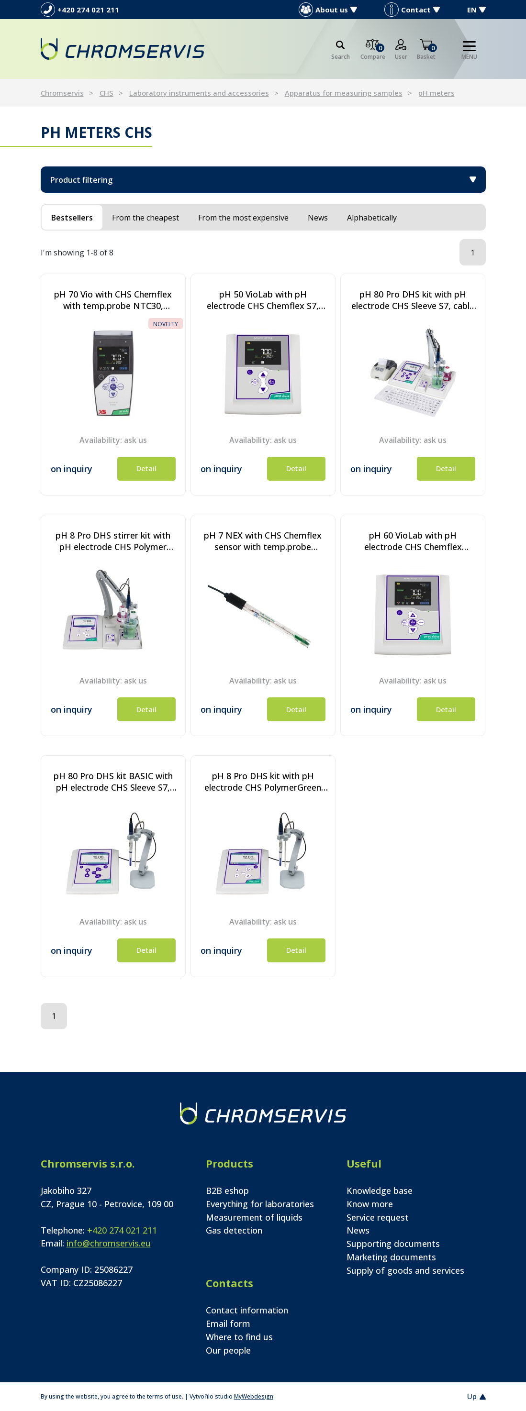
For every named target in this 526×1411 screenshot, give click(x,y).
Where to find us (239, 1337)
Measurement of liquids (254, 1217)
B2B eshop (227, 1190)
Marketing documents (391, 1257)
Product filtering (263, 180)
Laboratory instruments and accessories (199, 93)
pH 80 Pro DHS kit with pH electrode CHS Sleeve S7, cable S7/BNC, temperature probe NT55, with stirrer (412, 299)
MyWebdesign (253, 1396)
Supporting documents (393, 1243)
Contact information (247, 1310)
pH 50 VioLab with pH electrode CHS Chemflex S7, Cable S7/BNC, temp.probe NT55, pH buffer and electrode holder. (263, 299)
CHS (106, 93)
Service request (378, 1217)
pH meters (436, 93)
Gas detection (234, 1230)
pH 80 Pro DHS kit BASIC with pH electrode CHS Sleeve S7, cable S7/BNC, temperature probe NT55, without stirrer (113, 781)
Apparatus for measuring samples (344, 93)
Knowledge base (380, 1190)
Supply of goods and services (405, 1270)
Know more (370, 1204)
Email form (228, 1323)
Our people (228, 1350)
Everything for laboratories (260, 1204)
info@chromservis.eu (109, 1243)
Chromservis (62, 93)
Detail (146, 468)
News (358, 1230)
